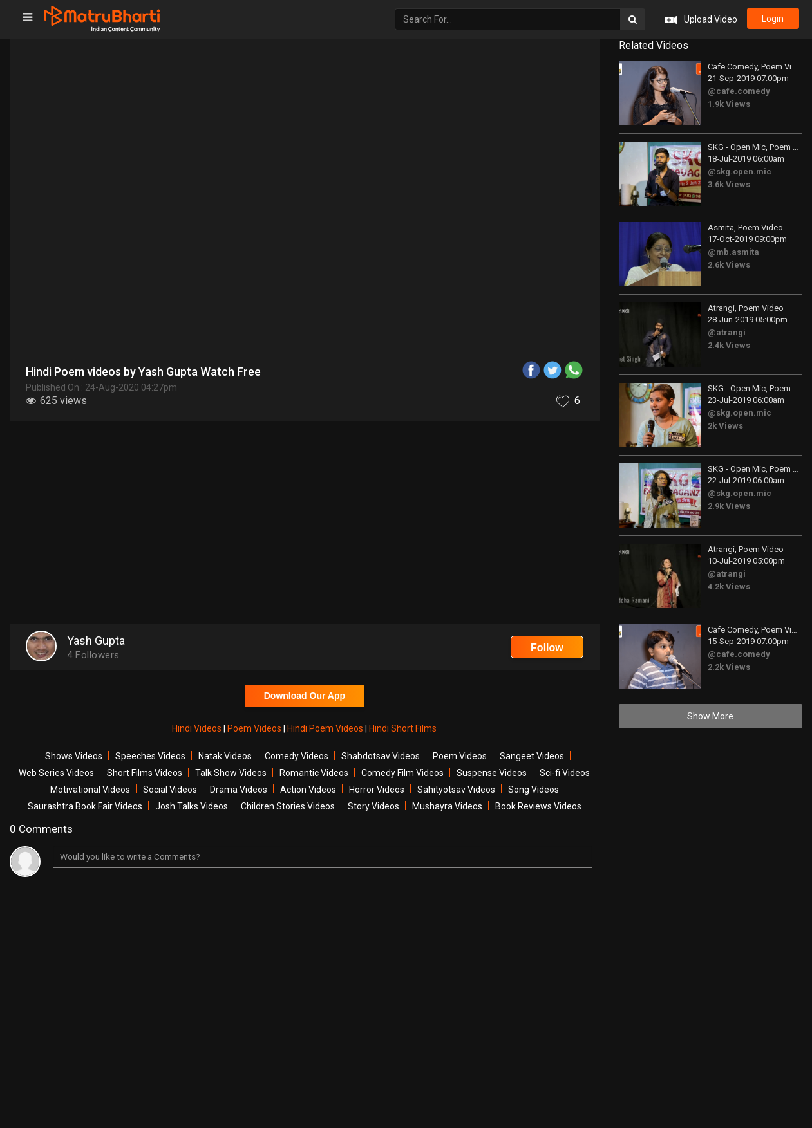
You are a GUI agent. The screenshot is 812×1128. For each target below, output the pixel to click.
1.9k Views (729, 104)
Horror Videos (376, 789)
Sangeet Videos (532, 756)
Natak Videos (225, 756)
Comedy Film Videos (402, 773)
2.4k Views (729, 345)
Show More (710, 716)
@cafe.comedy (739, 91)
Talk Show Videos (231, 773)
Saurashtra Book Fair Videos (85, 806)
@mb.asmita (733, 252)
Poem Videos (255, 728)
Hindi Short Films (403, 728)
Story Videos (373, 806)
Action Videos (308, 789)
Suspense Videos (492, 773)
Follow (547, 647)
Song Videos (533, 789)
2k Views (725, 425)
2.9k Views (729, 506)
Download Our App (304, 695)
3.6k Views (729, 184)
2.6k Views (729, 265)
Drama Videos (238, 789)
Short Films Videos (144, 773)
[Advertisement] (305, 524)
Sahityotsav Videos (456, 789)
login (772, 19)
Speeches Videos (150, 756)
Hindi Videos (197, 728)
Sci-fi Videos (565, 773)
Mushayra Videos (447, 806)
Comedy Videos (296, 756)
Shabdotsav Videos (380, 756)
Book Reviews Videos (538, 806)
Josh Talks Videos (191, 806)
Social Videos (170, 789)
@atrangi (727, 332)
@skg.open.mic (739, 171)
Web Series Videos (56, 773)
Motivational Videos (90, 789)
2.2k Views (729, 667)
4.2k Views (729, 586)
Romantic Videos (313, 773)
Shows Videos (73, 756)
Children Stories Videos (288, 806)
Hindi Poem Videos (326, 728)
